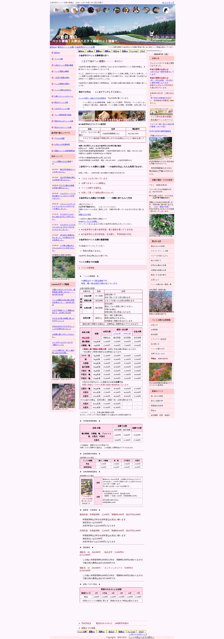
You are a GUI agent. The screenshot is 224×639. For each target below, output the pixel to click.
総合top (53, 47)
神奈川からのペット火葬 (63, 121)
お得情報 (154, 330)
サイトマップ (168, 2)
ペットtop (133, 51)
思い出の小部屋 (157, 396)
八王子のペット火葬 (62, 109)
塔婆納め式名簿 (157, 406)
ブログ (142, 51)
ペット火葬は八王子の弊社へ (141, 637)
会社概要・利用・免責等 (160, 415)
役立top (116, 51)
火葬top (90, 51)
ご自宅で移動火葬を (62, 78)
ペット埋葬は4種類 (61, 71)
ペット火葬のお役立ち (62, 90)
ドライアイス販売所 (158, 339)
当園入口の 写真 (84, 215)
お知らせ (154, 325)
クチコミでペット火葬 (159, 251)
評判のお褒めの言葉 (158, 265)
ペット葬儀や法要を (62, 84)
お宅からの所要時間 (62, 144)
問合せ (153, 410)
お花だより (155, 280)
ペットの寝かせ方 (158, 349)
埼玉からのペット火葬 (62, 127)
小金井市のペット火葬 (85, 47)
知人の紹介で (156, 260)
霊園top (99, 51)
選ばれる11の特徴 (158, 246)
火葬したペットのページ (63, 96)
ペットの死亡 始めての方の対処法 (92, 98)
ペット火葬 (58, 59)
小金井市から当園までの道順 (92, 198)
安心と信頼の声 (157, 401)
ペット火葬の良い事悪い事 (161, 284)
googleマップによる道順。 (88, 221)
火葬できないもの (158, 354)
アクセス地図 (59, 138)
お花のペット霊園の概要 (63, 65)
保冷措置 (154, 334)
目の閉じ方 (155, 344)
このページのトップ (138, 634)
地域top (125, 51)
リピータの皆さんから (159, 256)
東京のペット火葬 (66, 47)
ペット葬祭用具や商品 (62, 115)
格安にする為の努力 (158, 275)
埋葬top (107, 51)
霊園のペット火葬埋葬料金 (64, 151)
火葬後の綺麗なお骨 (158, 270)
